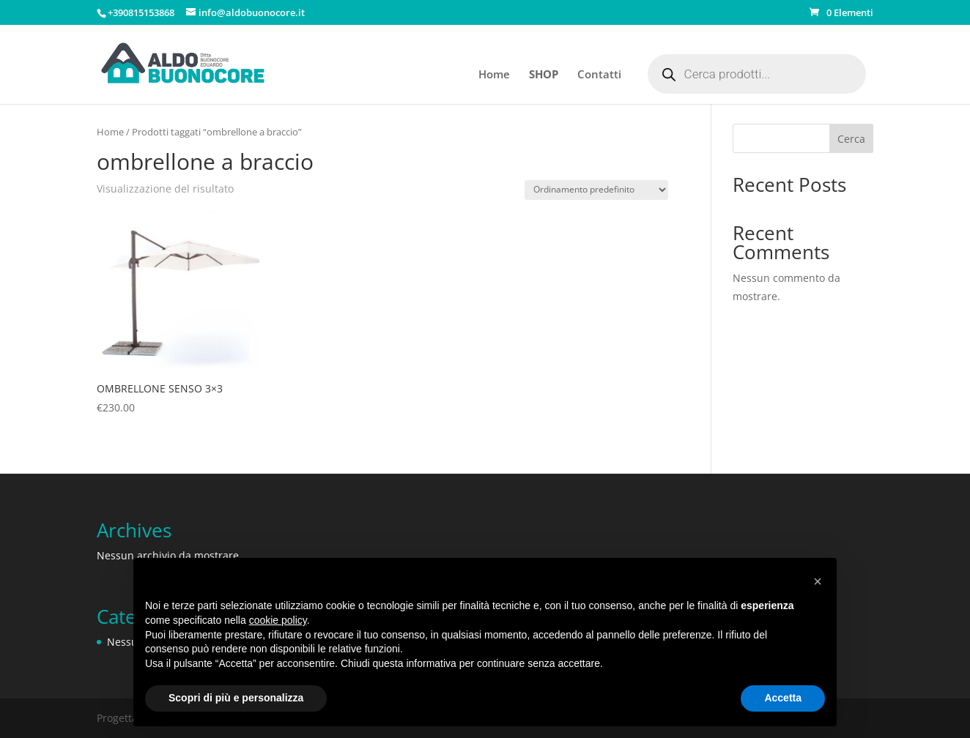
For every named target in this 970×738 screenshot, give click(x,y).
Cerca (851, 139)
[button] (817, 581)
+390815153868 (141, 12)
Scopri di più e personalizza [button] (236, 698)
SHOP (543, 75)
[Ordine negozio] (596, 190)
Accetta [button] (782, 698)
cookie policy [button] (278, 620)
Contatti (599, 75)
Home (494, 75)
